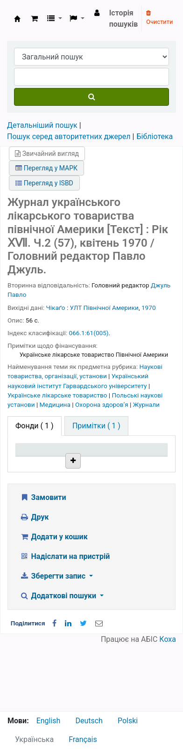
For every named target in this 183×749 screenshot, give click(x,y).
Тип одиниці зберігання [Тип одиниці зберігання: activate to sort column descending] (38, 463)
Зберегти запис (53, 642)
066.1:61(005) (89, 333)
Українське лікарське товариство (58, 395)
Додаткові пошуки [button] (59, 661)
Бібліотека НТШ (88, 503)
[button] (34, 18)
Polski (128, 720)
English (48, 720)
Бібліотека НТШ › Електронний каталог (17, 18)
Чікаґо (55, 307)
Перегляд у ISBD (44, 183)
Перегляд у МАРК (46, 168)
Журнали (146, 404)
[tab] (96, 426)
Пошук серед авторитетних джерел (69, 136)
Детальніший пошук (42, 125)
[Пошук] (91, 97)
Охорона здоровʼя (102, 404)
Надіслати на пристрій (65, 622)
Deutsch (88, 720)
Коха (167, 705)
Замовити (43, 563)
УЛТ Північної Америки (104, 307)
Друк (34, 583)
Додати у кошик (54, 602)
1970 (148, 307)
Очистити (159, 17)
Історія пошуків (123, 18)
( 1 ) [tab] (34, 425)
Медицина (56, 404)
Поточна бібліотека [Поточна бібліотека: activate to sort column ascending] (88, 467)
